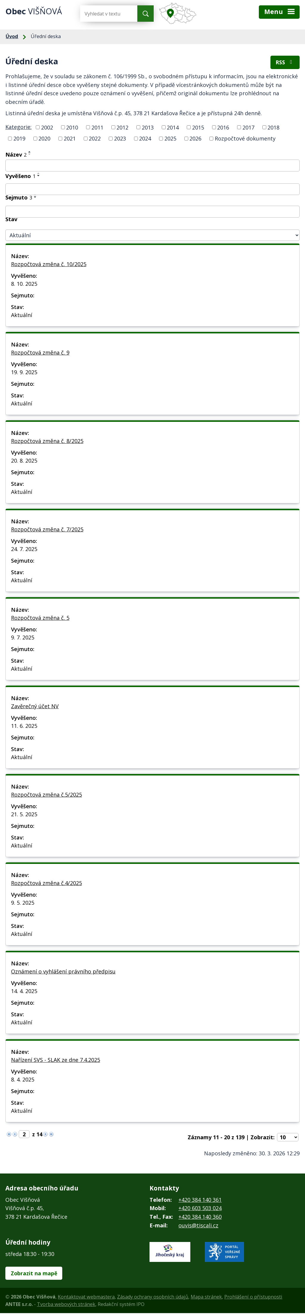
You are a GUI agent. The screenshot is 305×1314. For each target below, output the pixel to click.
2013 (148, 128)
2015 (198, 128)
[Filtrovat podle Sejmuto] (152, 212)
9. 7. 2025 (22, 638)
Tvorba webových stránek (66, 1305)
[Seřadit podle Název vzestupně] (30, 152)
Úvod (12, 36)
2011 (97, 128)
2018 (273, 128)
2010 (72, 128)
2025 (170, 139)
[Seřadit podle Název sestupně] (30, 155)
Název (16, 155)
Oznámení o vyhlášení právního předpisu (63, 972)
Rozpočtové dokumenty (245, 139)
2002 (47, 128)
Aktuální (21, 315)
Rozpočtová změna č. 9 (40, 353)
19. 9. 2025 (24, 372)
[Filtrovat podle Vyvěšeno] (152, 190)
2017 (248, 128)
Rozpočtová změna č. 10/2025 (48, 264)
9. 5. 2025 (22, 903)
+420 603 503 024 (200, 1208)
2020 (44, 139)
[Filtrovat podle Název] (152, 166)
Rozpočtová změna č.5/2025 (46, 795)
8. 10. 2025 (24, 284)
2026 (195, 139)
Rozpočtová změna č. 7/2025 (47, 529)
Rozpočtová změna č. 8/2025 (47, 441)
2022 (95, 139)
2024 (145, 139)
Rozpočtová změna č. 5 (40, 618)
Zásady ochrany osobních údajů (152, 1297)
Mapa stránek (206, 1297)
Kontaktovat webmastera (86, 1297)
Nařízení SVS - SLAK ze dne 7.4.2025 (55, 1060)
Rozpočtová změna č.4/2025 (46, 883)
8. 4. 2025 (22, 1080)
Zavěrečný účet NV (35, 706)
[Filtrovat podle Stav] (152, 236)
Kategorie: (18, 127)
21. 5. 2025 (24, 814)
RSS (285, 62)
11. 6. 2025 (24, 726)
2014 (173, 128)
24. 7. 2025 (24, 549)
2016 (223, 128)
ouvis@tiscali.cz (198, 1225)
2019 (19, 139)
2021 (70, 139)
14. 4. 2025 (24, 991)
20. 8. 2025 (24, 461)
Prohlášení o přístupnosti (253, 1297)
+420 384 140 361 (200, 1200)
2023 (120, 139)
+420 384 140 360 (200, 1217)
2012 (122, 128)
